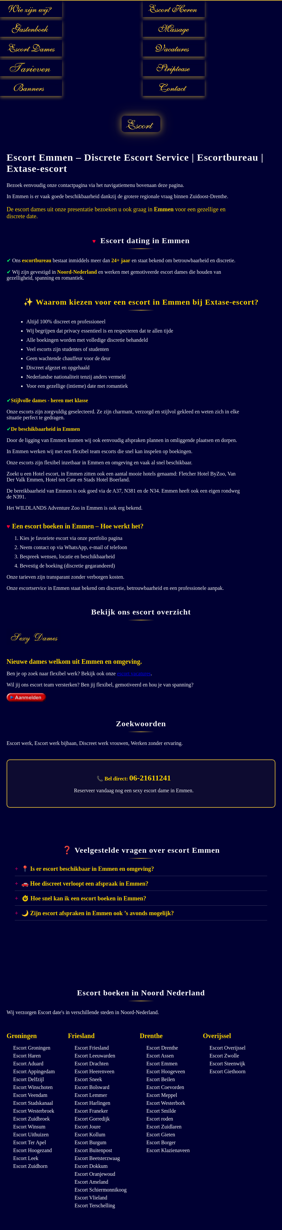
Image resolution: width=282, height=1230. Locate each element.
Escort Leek (25, 1158)
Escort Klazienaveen (168, 1150)
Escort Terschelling (95, 1205)
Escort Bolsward (92, 1087)
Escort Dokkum (91, 1166)
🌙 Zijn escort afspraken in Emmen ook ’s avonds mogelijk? (97, 913)
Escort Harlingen (92, 1103)
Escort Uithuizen (31, 1134)
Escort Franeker (91, 1111)
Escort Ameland (91, 1182)
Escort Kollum (90, 1134)
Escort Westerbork (165, 1103)
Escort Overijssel (227, 1048)
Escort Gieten (160, 1134)
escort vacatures (134, 673)
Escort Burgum (90, 1142)
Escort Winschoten (33, 1087)
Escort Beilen (160, 1079)
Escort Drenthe (162, 1048)
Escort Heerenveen (94, 1071)
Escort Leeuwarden (95, 1055)
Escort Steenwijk (227, 1063)
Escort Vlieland (91, 1197)
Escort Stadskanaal (33, 1103)
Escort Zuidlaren (163, 1126)
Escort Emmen (161, 1063)
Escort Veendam (30, 1095)
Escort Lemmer (91, 1095)
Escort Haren (27, 1055)
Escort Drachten (92, 1063)
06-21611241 (150, 778)
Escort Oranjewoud (95, 1174)
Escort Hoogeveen (165, 1071)
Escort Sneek (88, 1079)
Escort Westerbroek (33, 1111)
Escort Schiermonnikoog (101, 1190)
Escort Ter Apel (29, 1142)
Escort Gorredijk (92, 1119)
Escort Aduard (28, 1063)
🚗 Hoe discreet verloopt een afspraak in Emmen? (84, 883)
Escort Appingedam (34, 1071)
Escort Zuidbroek (31, 1119)
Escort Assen (160, 1055)
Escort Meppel (161, 1095)
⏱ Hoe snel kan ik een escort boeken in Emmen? (83, 898)
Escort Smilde (161, 1111)
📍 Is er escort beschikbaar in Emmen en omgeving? (87, 869)
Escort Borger (161, 1142)
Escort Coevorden (165, 1087)
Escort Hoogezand (32, 1150)
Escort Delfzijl (28, 1079)
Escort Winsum (29, 1126)
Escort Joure (88, 1126)
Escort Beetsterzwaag (97, 1158)
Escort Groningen (31, 1048)
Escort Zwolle (224, 1055)
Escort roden (159, 1119)
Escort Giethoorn (227, 1071)
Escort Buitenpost (93, 1150)
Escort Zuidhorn (30, 1166)
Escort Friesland (92, 1048)
